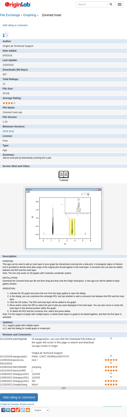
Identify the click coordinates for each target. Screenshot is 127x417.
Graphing (29, 15)
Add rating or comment (15, 25)
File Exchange (10, 15)
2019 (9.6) (8, 131)
